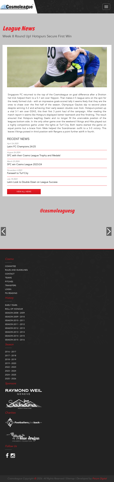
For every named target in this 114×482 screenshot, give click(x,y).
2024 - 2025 (10, 374)
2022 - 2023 (10, 367)
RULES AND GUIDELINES (16, 270)
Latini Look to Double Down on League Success (32, 182)
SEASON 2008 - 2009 (15, 312)
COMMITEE (10, 266)
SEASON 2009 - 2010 (15, 316)
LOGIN (8, 289)
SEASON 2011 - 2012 (15, 324)
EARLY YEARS (11, 305)
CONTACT (9, 273)
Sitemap (70, 478)
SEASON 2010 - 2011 (15, 320)
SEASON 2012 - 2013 (15, 328)
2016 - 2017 (10, 351)
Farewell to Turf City (17, 173)
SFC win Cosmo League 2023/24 (24, 164)
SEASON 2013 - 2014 (15, 332)
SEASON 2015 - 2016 (15, 339)
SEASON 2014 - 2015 (15, 336)
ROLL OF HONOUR (14, 309)
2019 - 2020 (10, 363)
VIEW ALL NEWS (24, 191)
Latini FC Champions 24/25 (21, 146)
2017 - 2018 (10, 355)
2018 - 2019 (10, 359)
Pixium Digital (99, 478)
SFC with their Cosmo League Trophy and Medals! (33, 155)
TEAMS (8, 277)
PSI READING (11, 293)
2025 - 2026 (10, 378)
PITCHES (9, 281)
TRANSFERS (10, 285)
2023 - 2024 (10, 370)
